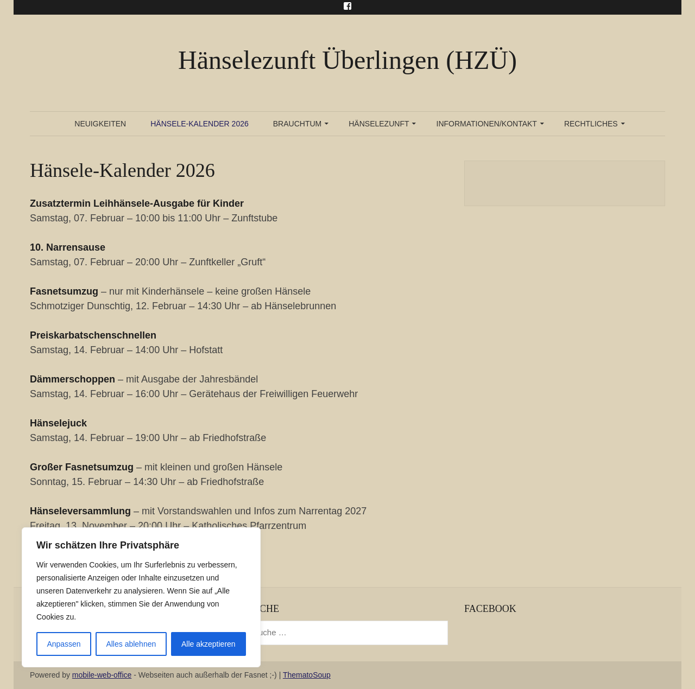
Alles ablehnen (131, 644)
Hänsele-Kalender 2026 (199, 123)
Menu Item (347, 6)
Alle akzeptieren (208, 644)
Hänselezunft (379, 123)
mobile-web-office (101, 675)
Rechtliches (591, 123)
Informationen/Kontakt (487, 123)
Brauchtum (297, 123)
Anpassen (63, 644)
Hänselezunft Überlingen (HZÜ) (347, 60)
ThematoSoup (307, 675)
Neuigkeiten (100, 123)
